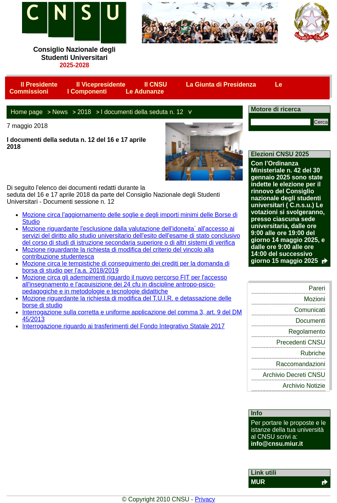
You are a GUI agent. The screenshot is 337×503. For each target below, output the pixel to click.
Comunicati (309, 310)
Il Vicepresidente (101, 84)
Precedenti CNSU (300, 342)
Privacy (205, 499)
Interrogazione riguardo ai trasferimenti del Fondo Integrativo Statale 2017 (123, 326)
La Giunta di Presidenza (221, 84)
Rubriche (313, 353)
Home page (26, 112)
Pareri (317, 288)
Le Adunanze (145, 91)
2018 (84, 112)
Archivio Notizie (304, 385)
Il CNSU (155, 84)
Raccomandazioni (300, 364)
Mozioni (314, 299)
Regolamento (306, 331)
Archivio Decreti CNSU (294, 375)
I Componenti (87, 91)
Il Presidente (38, 84)
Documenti (310, 320)
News (60, 112)
